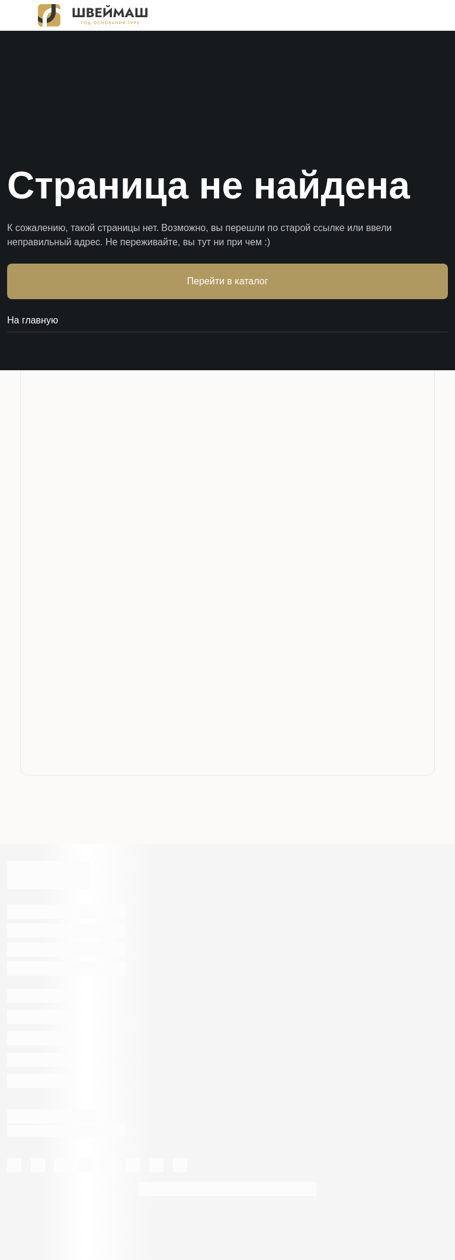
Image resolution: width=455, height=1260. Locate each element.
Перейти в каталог (227, 281)
